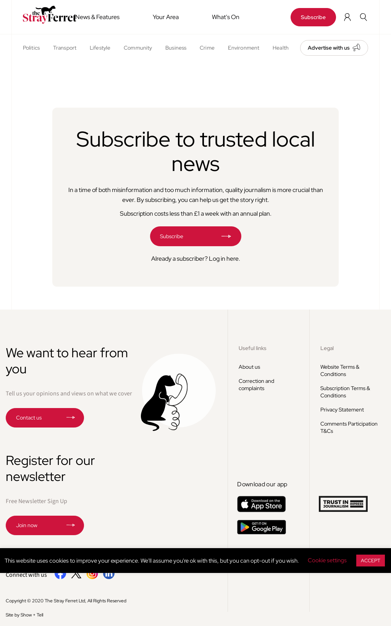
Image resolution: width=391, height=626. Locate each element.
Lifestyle (100, 47)
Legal (327, 348)
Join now (26, 525)
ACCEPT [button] (370, 560)
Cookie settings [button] (327, 560)
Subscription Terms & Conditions (345, 392)
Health (281, 47)
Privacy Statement (342, 409)
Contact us (29, 417)
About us (249, 366)
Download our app (262, 484)
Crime (207, 47)
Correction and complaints (256, 385)
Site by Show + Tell (24, 615)
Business (175, 47)
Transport (64, 47)
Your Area (166, 17)
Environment (243, 47)
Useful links (253, 348)
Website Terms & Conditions (339, 370)
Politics (31, 47)
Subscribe (313, 17)
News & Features (97, 17)
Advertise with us (329, 47)
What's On (225, 17)
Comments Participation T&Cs (349, 427)
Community (138, 47)
